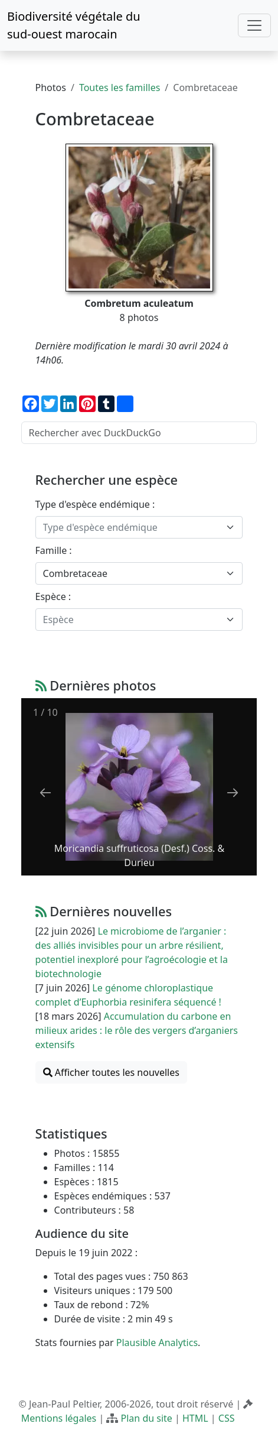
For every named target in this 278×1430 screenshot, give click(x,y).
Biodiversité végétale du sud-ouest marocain (73, 25)
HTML (195, 1418)
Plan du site (146, 1418)
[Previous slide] (45, 792)
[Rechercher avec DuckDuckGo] (139, 432)
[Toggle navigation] (254, 25)
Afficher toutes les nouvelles (111, 1072)
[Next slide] (232, 792)
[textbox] (132, 527)
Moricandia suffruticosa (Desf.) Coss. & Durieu (139, 855)
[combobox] (139, 527)
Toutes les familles (119, 87)
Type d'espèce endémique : (95, 504)
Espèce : (53, 596)
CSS (226, 1418)
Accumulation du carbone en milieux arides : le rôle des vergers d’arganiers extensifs (136, 1030)
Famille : (53, 550)
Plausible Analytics (157, 1342)
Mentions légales (59, 1418)
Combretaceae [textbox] (75, 573)
